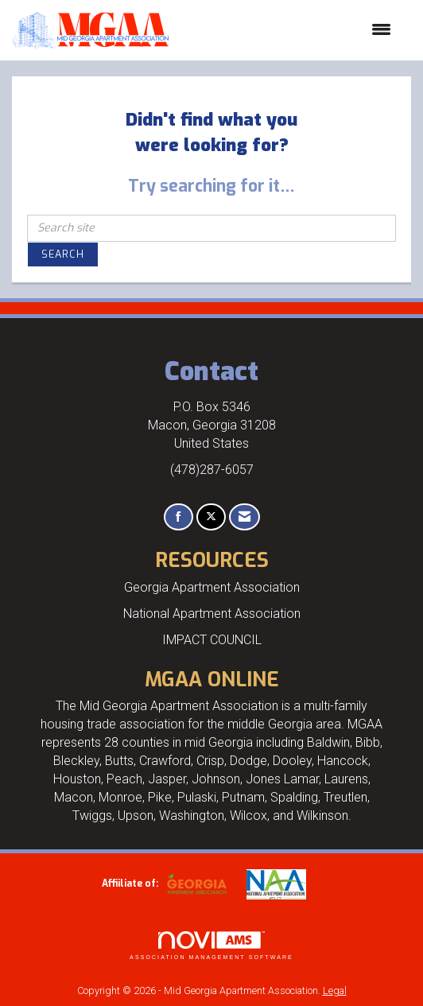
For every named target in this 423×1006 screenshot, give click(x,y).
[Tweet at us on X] (211, 517)
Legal (335, 990)
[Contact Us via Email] (244, 517)
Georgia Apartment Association (212, 587)
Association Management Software (211, 946)
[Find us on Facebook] (178, 517)
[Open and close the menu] (288, 30)
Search (62, 254)
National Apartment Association (212, 613)
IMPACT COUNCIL (212, 639)
